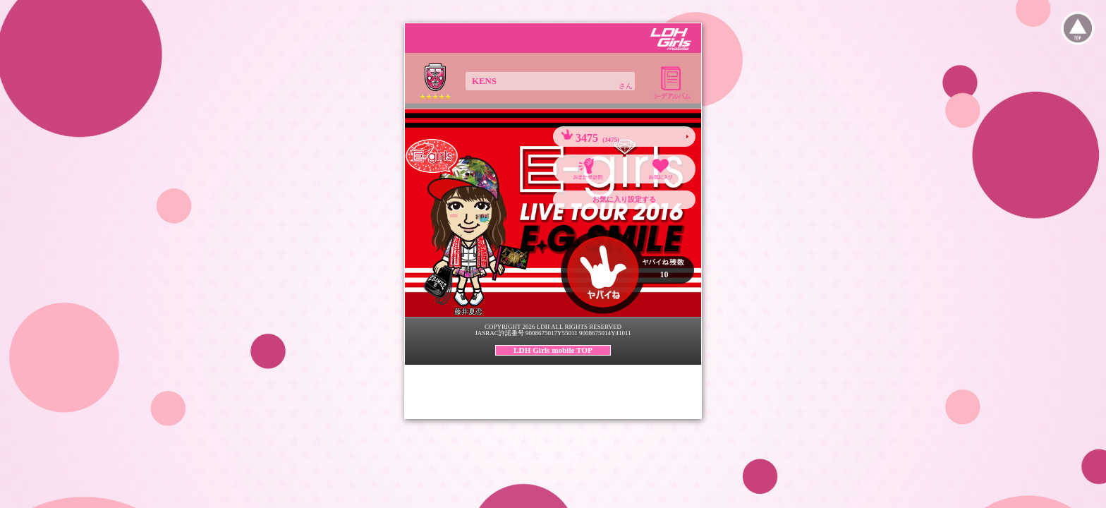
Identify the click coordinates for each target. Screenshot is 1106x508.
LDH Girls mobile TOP (553, 350)
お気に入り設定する (624, 199)
